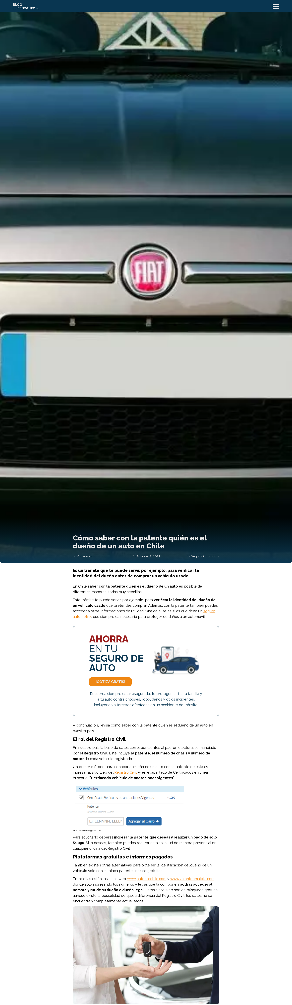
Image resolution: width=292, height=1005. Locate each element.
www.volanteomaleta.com (192, 879)
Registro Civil (125, 772)
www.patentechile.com (146, 879)
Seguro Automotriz (205, 556)
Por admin (84, 556)
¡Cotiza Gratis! (110, 682)
